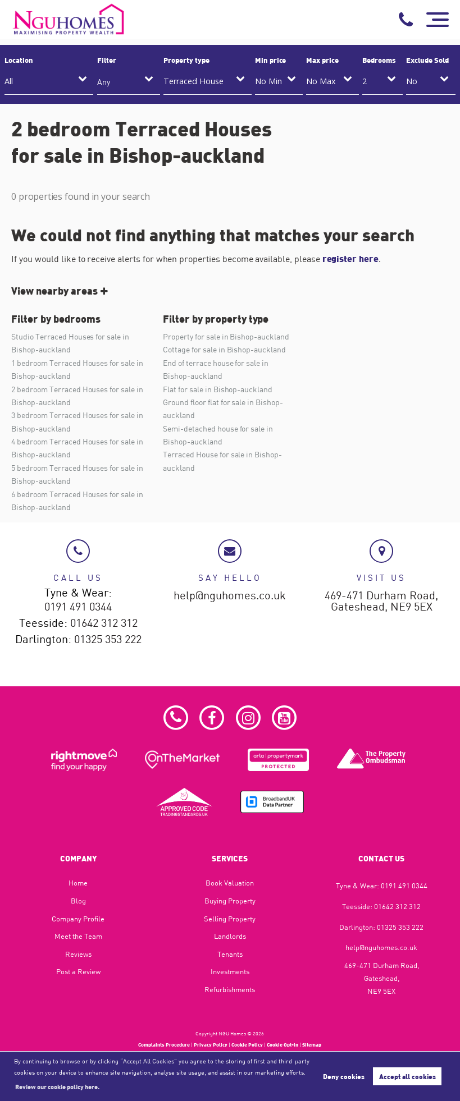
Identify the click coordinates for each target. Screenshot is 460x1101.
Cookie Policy (247, 1045)
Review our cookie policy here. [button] (57, 1086)
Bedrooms (379, 60)
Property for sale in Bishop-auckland (226, 336)
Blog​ (78, 900)
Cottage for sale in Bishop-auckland (224, 349)
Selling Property (230, 918)
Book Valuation (230, 882)
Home (78, 882)
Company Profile (78, 918)
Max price (322, 60)
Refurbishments (229, 989)
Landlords (230, 936)
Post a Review (78, 971)
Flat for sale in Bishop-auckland (217, 389)
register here (350, 258)
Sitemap (311, 1045)
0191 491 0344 (78, 607)
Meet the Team (78, 936)
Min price (270, 60)
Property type (186, 60)
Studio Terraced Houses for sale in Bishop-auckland (70, 343)
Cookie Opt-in (282, 1045)
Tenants (230, 953)
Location (18, 60)
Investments (230, 971)
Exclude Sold (427, 60)
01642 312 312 (104, 623)
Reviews (78, 953)
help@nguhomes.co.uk (230, 596)
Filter (106, 60)
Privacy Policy (210, 1045)
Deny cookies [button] (344, 1076)
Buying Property (230, 900)
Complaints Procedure (164, 1045)
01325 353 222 (108, 640)
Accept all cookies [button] (407, 1076)
